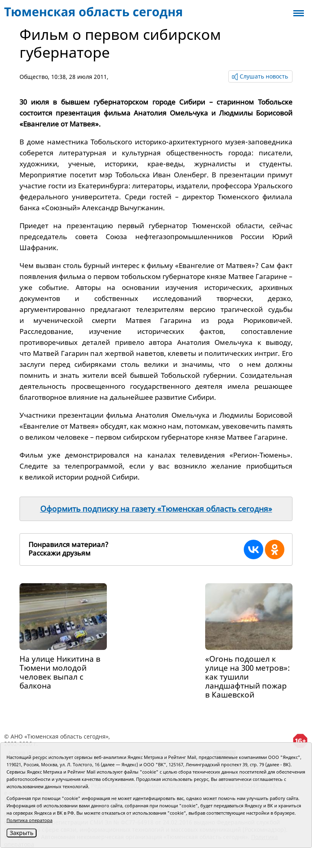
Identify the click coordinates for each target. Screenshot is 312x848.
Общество (34, 77)
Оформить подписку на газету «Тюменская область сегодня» (156, 509)
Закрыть (21, 833)
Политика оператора (29, 820)
